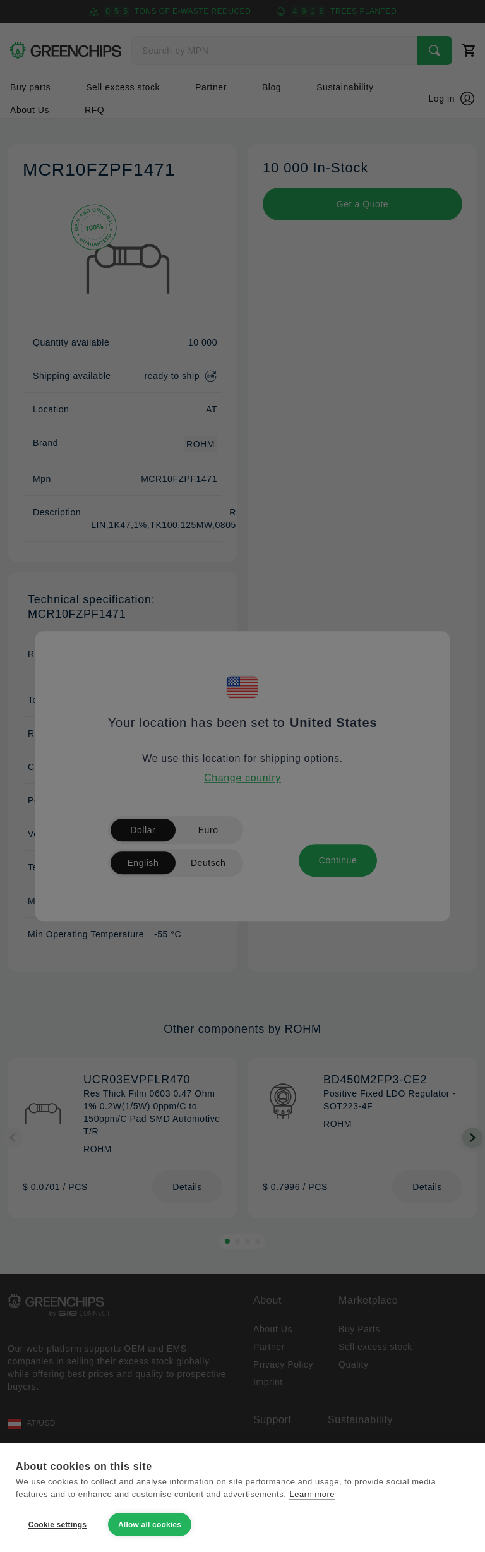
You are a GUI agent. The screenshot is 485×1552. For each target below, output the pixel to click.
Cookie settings (57, 1524)
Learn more (312, 1494)
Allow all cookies (149, 1524)
